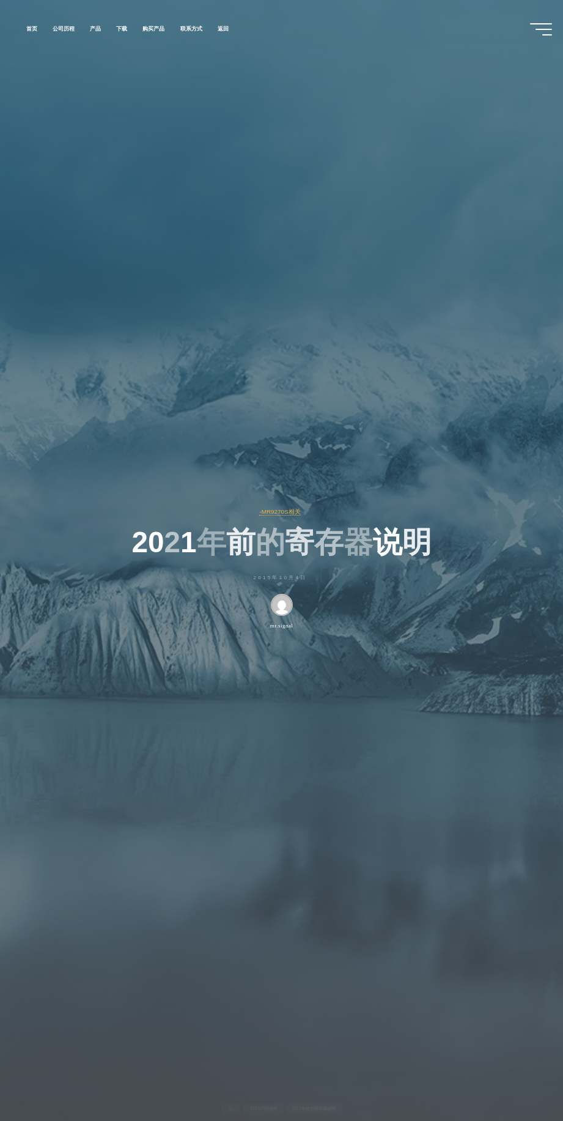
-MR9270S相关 (279, 511)
